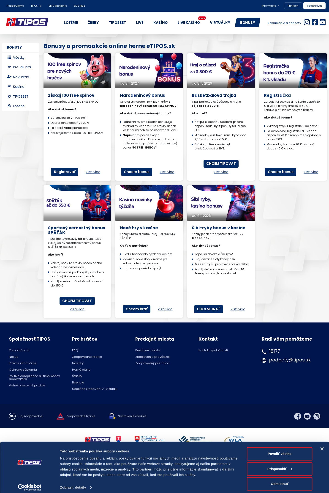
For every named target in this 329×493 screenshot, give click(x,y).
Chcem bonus (137, 171)
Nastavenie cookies (135, 416)
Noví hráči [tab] (18, 76)
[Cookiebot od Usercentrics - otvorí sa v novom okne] (30, 484)
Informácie (269, 6)
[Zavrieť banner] (322, 445)
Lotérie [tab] (16, 106)
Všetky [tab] (15, 57)
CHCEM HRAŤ (208, 309)
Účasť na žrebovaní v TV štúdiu (94, 388)
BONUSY (247, 22)
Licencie (78, 382)
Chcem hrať (137, 309)
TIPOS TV (36, 6)
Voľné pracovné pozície (27, 385)
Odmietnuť (279, 480)
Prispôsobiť (279, 465)
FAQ (75, 350)
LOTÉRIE (71, 22)
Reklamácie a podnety (284, 23)
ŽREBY (93, 22)
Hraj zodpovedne (31, 416)
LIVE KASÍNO (191, 21)
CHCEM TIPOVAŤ (221, 163)
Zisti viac (93, 171)
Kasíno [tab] (15, 86)
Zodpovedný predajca (152, 363)
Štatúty (77, 376)
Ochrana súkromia (23, 369)
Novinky (78, 363)
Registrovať (314, 6)
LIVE (139, 22)
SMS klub (79, 6)
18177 (274, 351)
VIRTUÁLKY (220, 22)
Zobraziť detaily (73, 484)
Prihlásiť (293, 6)
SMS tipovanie (58, 6)
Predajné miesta (147, 350)
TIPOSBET (117, 22)
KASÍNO (160, 22)
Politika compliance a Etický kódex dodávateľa (34, 377)
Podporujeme (15, 6)
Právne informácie (22, 363)
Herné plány (81, 369)
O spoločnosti (19, 350)
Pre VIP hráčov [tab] (22, 67)
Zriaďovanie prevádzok (153, 356)
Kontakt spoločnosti (213, 350)
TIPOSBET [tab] (17, 96)
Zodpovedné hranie (87, 356)
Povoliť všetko (279, 450)
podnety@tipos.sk (290, 360)
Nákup (14, 356)
